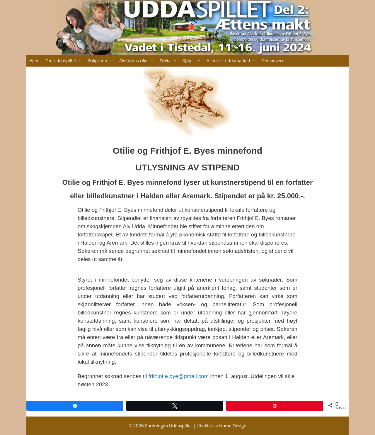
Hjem (34, 60)
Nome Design (232, 426)
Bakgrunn (102, 61)
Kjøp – (193, 61)
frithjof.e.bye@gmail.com (179, 376)
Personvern (273, 60)
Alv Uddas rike (137, 61)
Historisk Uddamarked (233, 61)
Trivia (170, 61)
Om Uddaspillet (65, 61)
